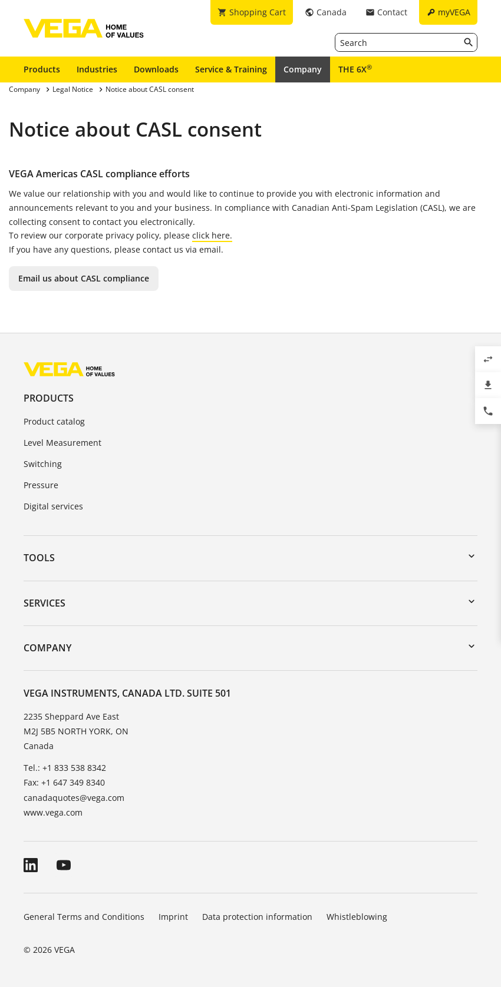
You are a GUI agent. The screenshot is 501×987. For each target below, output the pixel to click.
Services (44, 603)
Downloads (156, 69)
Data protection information (257, 916)
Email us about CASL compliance (83, 278)
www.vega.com (53, 812)
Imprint (173, 916)
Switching (43, 463)
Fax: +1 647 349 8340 (64, 782)
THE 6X (355, 69)
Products (42, 69)
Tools (39, 557)
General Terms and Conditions (84, 916)
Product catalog (54, 421)
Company (303, 69)
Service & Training (231, 69)
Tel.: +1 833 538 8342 (65, 767)
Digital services (53, 506)
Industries (97, 69)
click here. (212, 235)
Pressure (41, 485)
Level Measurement (62, 442)
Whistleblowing (357, 916)
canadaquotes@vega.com (74, 797)
